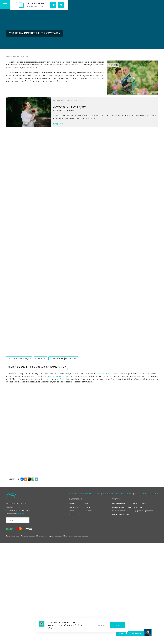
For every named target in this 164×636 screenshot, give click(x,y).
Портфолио (73, 507)
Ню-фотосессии (139, 504)
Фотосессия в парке (20, 358)
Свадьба (40, 358)
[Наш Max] (61, 5)
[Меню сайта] (5, 5)
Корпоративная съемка (121, 507)
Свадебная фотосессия (63, 358)
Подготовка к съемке (81, 494)
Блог (143, 494)
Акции (85, 504)
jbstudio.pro (20, 514)
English (153, 494)
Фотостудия (74, 514)
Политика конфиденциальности (49, 536)
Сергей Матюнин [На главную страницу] (35, 3)
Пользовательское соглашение (76, 536)
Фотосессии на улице (120, 514)
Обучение (107, 494)
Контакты (87, 511)
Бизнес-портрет (118, 504)
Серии (71, 511)
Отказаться (100, 625)
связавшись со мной (108, 373)
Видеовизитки (139, 507)
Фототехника (123, 494)
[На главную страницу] (19, 5)
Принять (117, 625)
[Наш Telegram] (53, 5)
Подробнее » (59, 123)
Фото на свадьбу (119, 511)
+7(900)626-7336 (34, 6)
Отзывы (86, 507)
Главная (72, 504)
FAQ (97, 494)
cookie (49, 628)
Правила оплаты (12, 536)
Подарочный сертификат (143, 511)
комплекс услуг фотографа (56, 376)
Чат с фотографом (130, 633)
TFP (136, 494)
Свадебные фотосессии (17, 56)
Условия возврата (28, 536)
